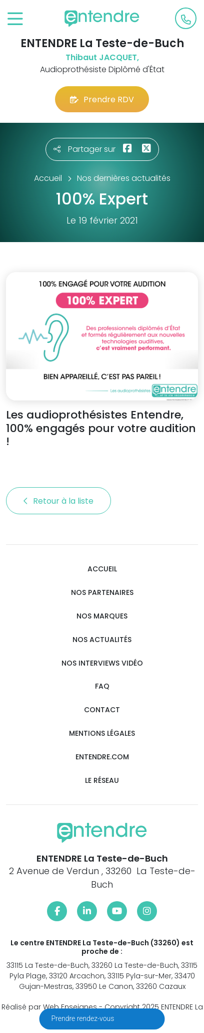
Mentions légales (102, 733)
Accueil (102, 569)
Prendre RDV (102, 99)
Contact (102, 710)
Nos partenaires (102, 592)
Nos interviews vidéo (102, 663)
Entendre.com (102, 757)
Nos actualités (102, 640)
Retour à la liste (59, 501)
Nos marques (102, 616)
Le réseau (102, 780)
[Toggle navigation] (15, 19)
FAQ (102, 686)
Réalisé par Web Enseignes (49, 1007)
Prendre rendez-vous (84, 1018)
